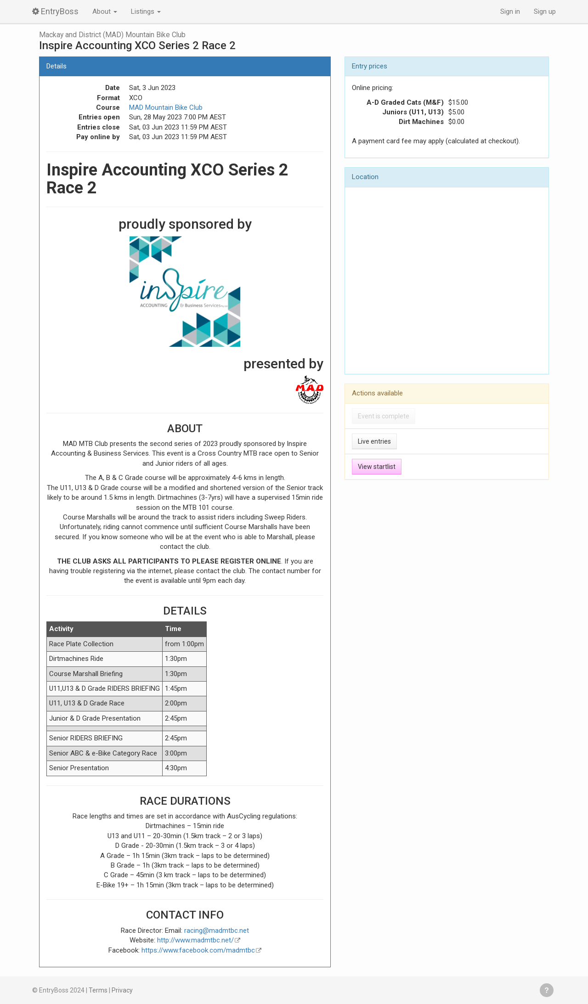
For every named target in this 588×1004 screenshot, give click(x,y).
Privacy (122, 990)
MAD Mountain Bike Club (166, 107)
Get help (547, 990)
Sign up (545, 11)
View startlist (377, 466)
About (104, 11)
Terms (98, 990)
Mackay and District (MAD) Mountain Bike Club (112, 35)
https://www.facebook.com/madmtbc (198, 950)
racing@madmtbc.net (216, 930)
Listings (146, 11)
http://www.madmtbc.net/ (195, 940)
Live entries (374, 441)
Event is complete (383, 416)
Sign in (510, 11)
